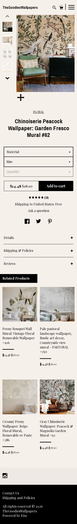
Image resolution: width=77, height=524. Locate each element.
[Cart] (61, 8)
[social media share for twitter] (38, 221)
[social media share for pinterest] (49, 221)
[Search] (54, 8)
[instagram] (4, 476)
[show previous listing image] (7, 16)
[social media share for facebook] (27, 221)
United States (43, 204)
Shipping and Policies (18, 498)
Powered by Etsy (14, 515)
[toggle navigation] (71, 7)
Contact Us (10, 493)
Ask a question (38, 210)
